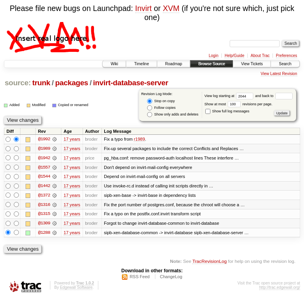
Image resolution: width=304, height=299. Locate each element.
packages (71, 83)
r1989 (139, 139)
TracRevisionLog (209, 261)
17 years (72, 139)
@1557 (44, 167)
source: (18, 83)
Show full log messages (227, 111)
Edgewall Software (76, 288)
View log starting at (230, 96)
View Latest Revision (279, 74)
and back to (274, 96)
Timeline (141, 64)
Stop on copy (161, 101)
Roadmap (173, 64)
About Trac (260, 55)
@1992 (44, 139)
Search (285, 64)
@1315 (44, 214)
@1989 (44, 148)
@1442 (44, 186)
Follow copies (161, 107)
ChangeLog (171, 277)
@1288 (44, 233)
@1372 (44, 196)
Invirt (143, 8)
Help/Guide (234, 55)
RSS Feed (140, 277)
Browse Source (211, 64)
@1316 (44, 205)
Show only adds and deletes (172, 114)
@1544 (44, 177)
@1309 (44, 224)
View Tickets (252, 64)
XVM (171, 8)
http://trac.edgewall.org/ (279, 288)
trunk (41, 83)
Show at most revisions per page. (239, 104)
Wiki (114, 64)
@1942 (44, 158)
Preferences (286, 55)
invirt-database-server (130, 83)
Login (213, 55)
